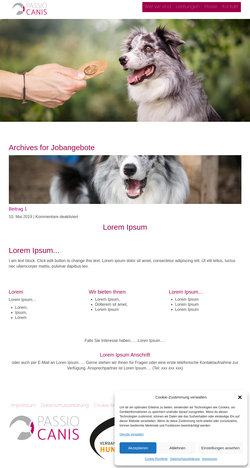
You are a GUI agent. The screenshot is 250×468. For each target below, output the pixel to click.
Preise (210, 6)
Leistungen (187, 6)
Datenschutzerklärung (185, 459)
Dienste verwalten (132, 434)
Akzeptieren (138, 448)
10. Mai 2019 (21, 217)
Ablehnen (177, 448)
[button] (239, 397)
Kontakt (230, 6)
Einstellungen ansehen (220, 448)
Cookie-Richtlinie (156, 459)
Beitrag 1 (18, 209)
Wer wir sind (158, 6)
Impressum (209, 459)
